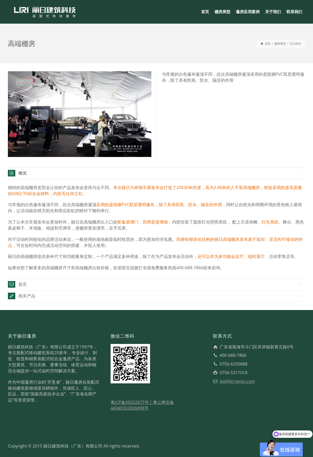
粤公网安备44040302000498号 (142, 405)
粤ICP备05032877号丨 (132, 402)
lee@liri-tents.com (237, 381)
